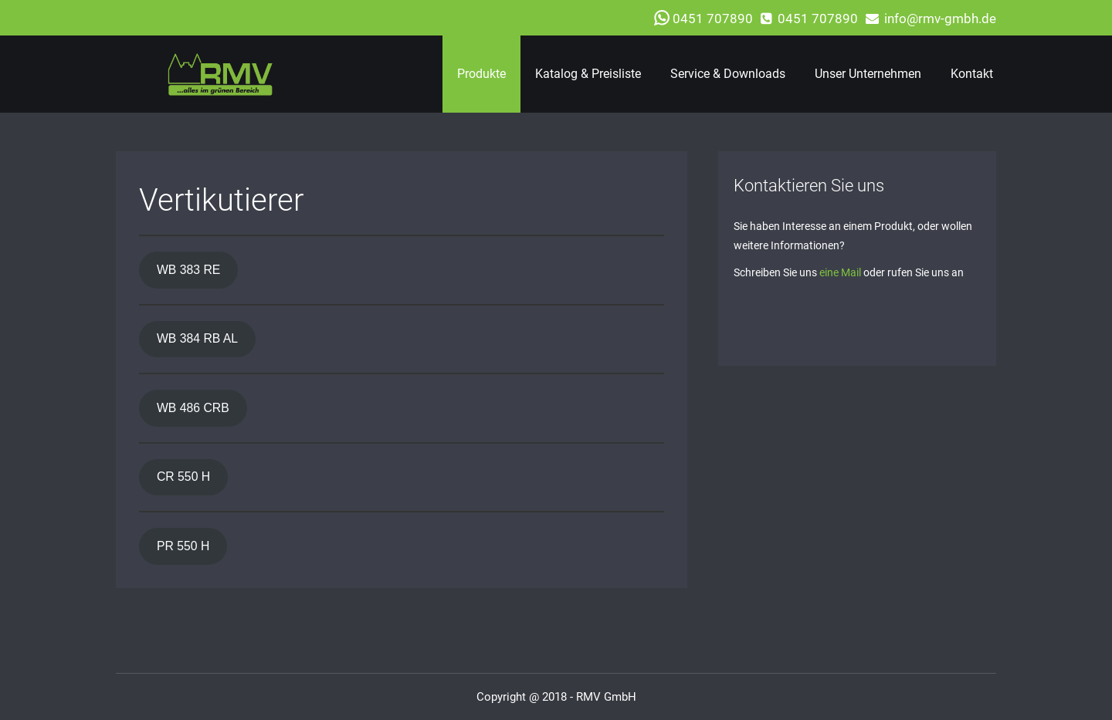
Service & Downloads (727, 73)
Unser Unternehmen (868, 73)
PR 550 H (183, 546)
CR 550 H (183, 476)
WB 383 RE (188, 269)
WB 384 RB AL (197, 338)
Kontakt (972, 73)
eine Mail (840, 272)
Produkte (481, 73)
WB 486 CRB (193, 407)
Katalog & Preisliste (588, 73)
